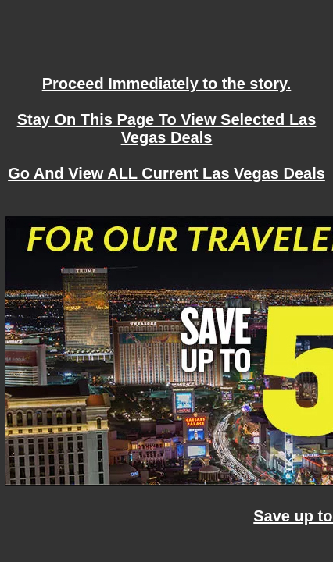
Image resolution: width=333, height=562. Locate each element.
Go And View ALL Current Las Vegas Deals (166, 173)
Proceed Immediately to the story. (167, 83)
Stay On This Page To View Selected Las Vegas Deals (167, 128)
